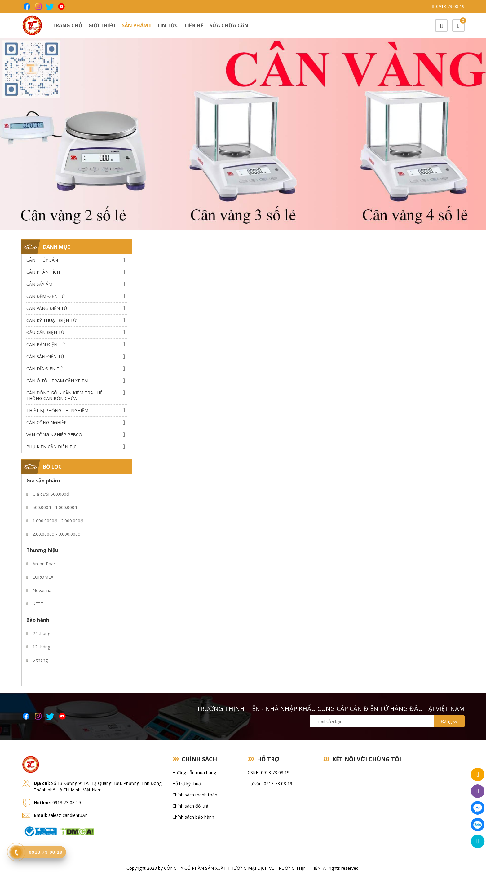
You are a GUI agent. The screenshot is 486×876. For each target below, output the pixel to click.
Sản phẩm (136, 25)
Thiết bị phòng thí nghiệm (57, 410)
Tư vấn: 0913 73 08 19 (270, 784)
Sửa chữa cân (229, 25)
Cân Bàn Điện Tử (45, 344)
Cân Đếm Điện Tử (45, 296)
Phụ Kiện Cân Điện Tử (51, 447)
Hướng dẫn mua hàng (194, 772)
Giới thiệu (102, 25)
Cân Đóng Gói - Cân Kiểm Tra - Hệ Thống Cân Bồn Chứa (64, 395)
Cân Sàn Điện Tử (45, 357)
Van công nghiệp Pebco (54, 435)
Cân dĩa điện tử (44, 369)
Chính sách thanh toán (194, 795)
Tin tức (168, 25)
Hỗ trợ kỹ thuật (187, 784)
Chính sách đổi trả (190, 806)
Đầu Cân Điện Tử (45, 332)
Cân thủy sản (42, 260)
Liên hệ (194, 25)
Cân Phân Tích (43, 272)
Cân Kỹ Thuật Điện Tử (51, 320)
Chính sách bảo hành (193, 817)
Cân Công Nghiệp (46, 422)
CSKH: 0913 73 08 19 (268, 772)
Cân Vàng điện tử (46, 308)
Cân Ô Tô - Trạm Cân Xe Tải (57, 381)
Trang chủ (67, 25)
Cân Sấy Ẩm (39, 284)
